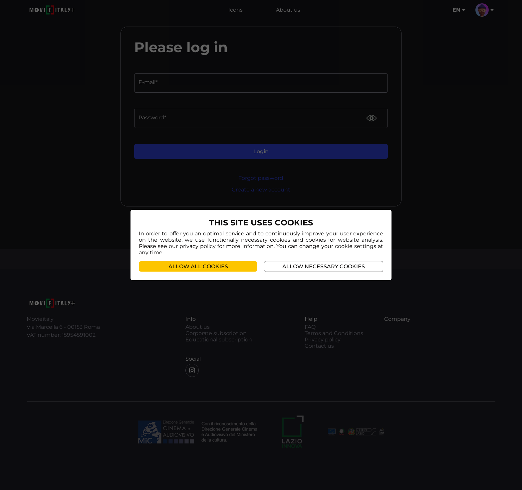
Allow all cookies (198, 266)
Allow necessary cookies (323, 266)
